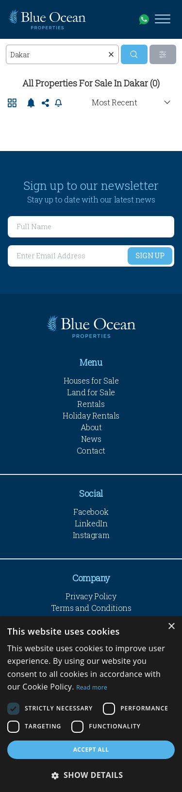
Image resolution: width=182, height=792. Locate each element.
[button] (91, 775)
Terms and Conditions (91, 608)
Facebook (91, 511)
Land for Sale (91, 392)
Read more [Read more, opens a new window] (91, 687)
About (91, 427)
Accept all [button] (91, 749)
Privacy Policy (91, 596)
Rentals (90, 404)
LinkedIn (91, 523)
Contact (91, 450)
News (91, 439)
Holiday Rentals (91, 415)
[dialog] (91, 704)
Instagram (91, 535)
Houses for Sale (91, 380)
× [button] (171, 626)
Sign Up (150, 255)
